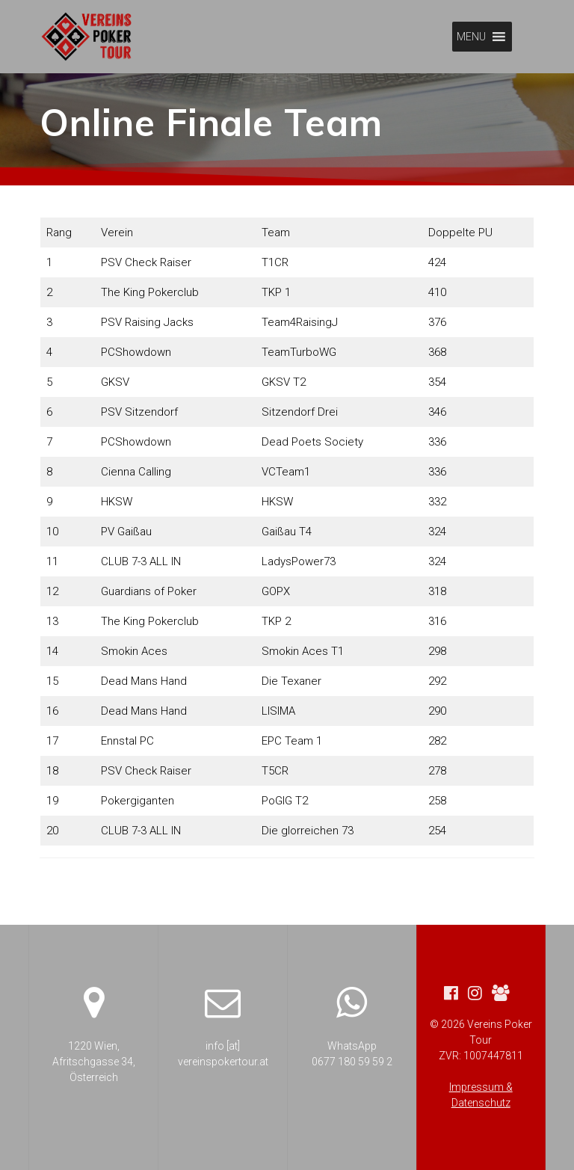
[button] (471, 37)
